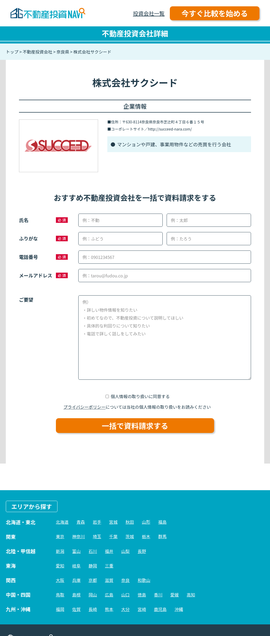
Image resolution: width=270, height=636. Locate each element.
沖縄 (179, 609)
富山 (76, 551)
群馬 (162, 536)
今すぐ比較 (214, 13)
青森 (80, 522)
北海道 (62, 522)
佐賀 (76, 609)
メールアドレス (35, 275)
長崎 (93, 609)
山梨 (125, 551)
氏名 (23, 219)
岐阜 (76, 565)
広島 (109, 594)
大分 (125, 609)
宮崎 (142, 609)
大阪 (60, 580)
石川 (93, 551)
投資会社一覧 (149, 13)
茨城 (130, 536)
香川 (158, 594)
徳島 (142, 594)
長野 (142, 551)
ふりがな (28, 238)
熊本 (109, 609)
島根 (76, 594)
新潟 (60, 551)
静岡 (93, 565)
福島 (162, 522)
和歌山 (144, 580)
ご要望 (26, 299)
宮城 (113, 522)
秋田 (130, 522)
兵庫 (76, 580)
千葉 (113, 536)
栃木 (146, 536)
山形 (146, 522)
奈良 (125, 580)
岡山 (93, 594)
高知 (191, 594)
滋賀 (109, 580)
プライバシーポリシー (85, 407)
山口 (125, 594)
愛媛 (174, 594)
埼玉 (97, 536)
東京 (60, 536)
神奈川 (78, 536)
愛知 (60, 565)
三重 (109, 565)
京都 (93, 580)
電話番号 (28, 256)
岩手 (97, 522)
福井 (109, 551)
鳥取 (60, 594)
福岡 (60, 609)
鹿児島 (160, 609)
